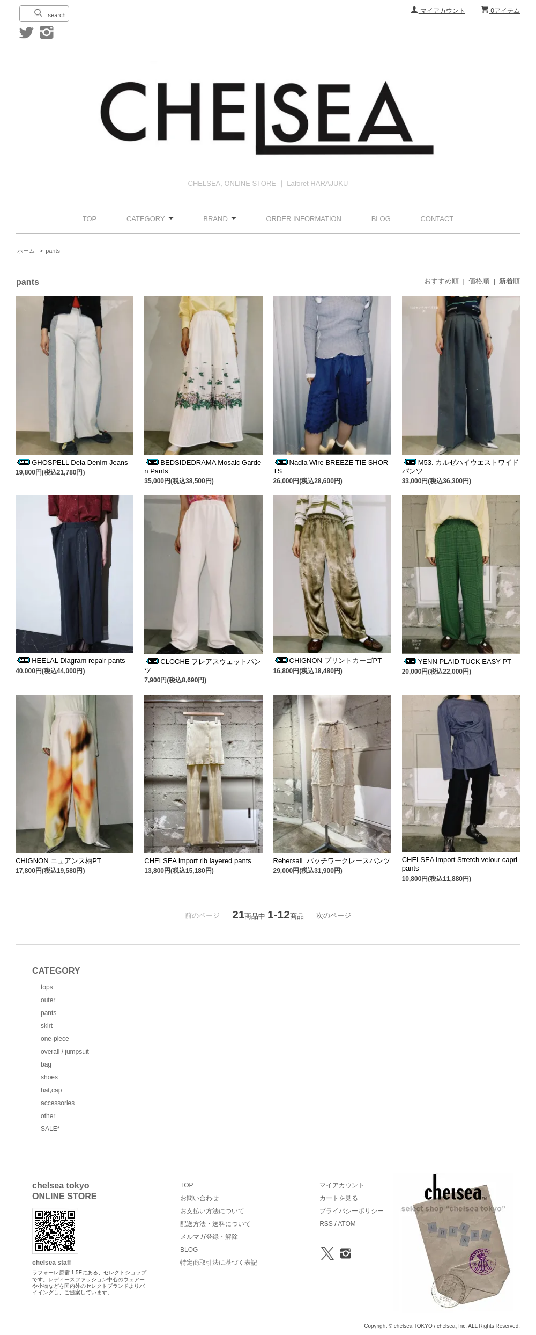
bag (46, 1064)
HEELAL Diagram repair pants (70, 660)
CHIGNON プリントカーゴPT (327, 660)
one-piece (55, 1038)
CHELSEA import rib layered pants (197, 861)
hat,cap (51, 1090)
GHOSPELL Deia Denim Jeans (72, 462)
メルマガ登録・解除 (209, 1237)
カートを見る (338, 1198)
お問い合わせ (199, 1198)
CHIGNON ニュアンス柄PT (58, 861)
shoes (49, 1077)
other (48, 1116)
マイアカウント (438, 10)
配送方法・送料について (215, 1224)
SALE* (50, 1129)
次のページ (333, 915)
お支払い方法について (212, 1211)
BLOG (381, 219)
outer (48, 1000)
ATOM (347, 1224)
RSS (326, 1224)
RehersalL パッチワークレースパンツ (331, 861)
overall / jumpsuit (65, 1051)
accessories (58, 1103)
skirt (47, 1026)
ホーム (26, 250)
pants (53, 250)
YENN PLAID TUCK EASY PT (456, 662)
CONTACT (436, 219)
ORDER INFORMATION (303, 219)
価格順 (478, 281)
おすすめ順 (441, 281)
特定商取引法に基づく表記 (218, 1262)
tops (47, 987)
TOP (90, 219)
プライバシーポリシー (351, 1211)
